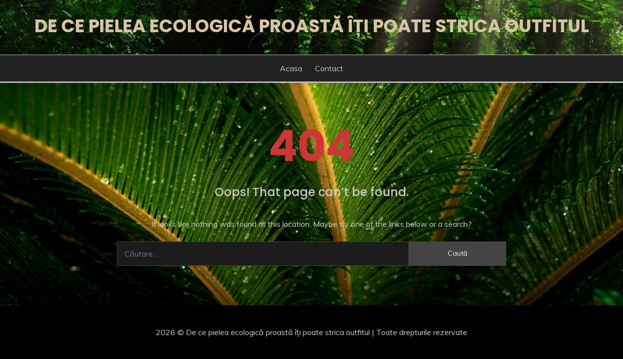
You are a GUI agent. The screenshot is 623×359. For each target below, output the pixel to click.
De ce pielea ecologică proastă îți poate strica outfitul (312, 26)
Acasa (291, 68)
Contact (329, 68)
